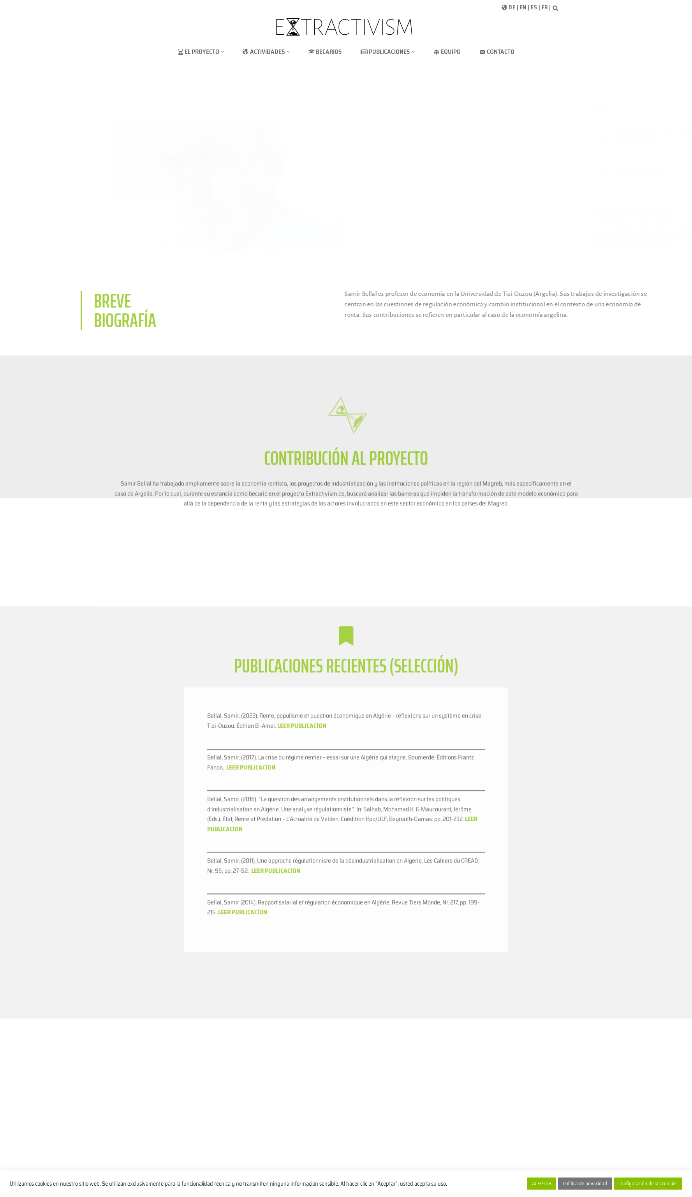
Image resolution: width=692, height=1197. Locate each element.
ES (534, 7)
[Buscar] (555, 8)
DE (512, 7)
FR (545, 7)
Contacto (496, 52)
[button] (222, 51)
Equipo (447, 52)
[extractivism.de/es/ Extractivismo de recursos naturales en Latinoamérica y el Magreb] (346, 27)
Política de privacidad (585, 1183)
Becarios (325, 52)
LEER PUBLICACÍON (242, 1081)
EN (523, 7)
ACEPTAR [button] (541, 1183)
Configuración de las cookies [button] (648, 1183)
